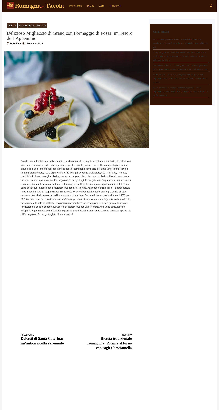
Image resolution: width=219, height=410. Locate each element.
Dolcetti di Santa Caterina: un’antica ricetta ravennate (46, 339)
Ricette (90, 6)
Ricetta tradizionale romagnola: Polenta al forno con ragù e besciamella (107, 341)
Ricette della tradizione (32, 25)
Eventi (102, 6)
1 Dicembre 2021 (34, 43)
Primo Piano (75, 6)
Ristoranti (115, 6)
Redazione (15, 43)
